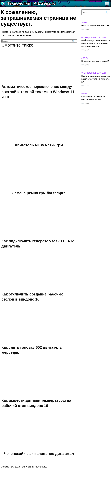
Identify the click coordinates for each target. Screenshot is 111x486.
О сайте (5, 466)
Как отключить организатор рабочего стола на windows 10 (95, 79)
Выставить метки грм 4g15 (95, 61)
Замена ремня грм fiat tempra (38, 193)
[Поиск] (73, 40)
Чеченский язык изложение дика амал (39, 454)
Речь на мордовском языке (95, 25)
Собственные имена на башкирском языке (93, 98)
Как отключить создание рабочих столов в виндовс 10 (32, 296)
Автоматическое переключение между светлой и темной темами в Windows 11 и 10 (37, 91)
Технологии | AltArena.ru (31, 3)
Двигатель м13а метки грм (39, 145)
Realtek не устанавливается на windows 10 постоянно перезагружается (95, 43)
